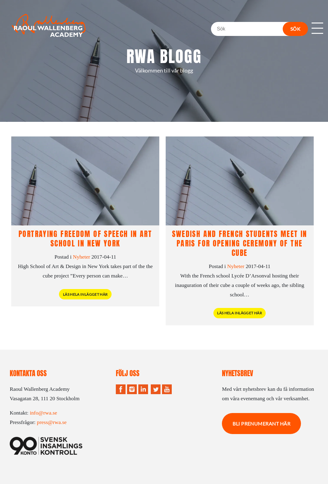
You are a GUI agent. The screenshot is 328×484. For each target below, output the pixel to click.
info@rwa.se (43, 413)
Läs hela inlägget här (85, 294)
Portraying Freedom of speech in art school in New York (85, 238)
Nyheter (81, 257)
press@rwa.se (52, 422)
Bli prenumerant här (261, 423)
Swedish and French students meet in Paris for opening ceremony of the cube (239, 243)
